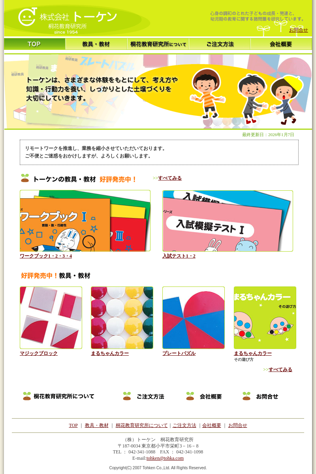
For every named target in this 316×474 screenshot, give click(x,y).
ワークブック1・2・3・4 (46, 256)
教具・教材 (97, 425)
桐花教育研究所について (142, 425)
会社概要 (211, 425)
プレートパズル (179, 353)
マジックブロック (39, 353)
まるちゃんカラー (110, 353)
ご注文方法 (184, 425)
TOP (73, 425)
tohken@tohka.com (165, 458)
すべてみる (170, 178)
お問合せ (298, 30)
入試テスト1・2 (179, 256)
